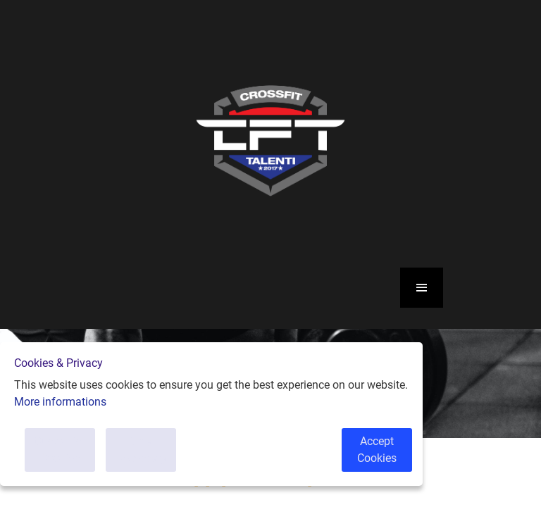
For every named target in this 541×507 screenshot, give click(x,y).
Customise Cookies (60, 449)
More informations (60, 401)
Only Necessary (141, 449)
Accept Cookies (377, 449)
